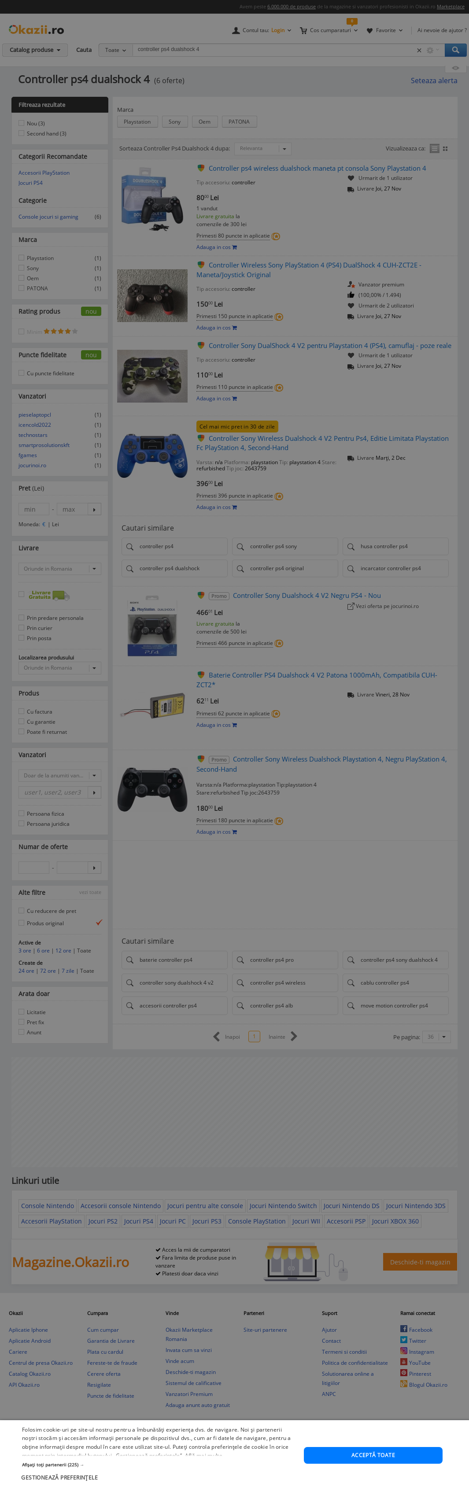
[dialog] (234, 745)
